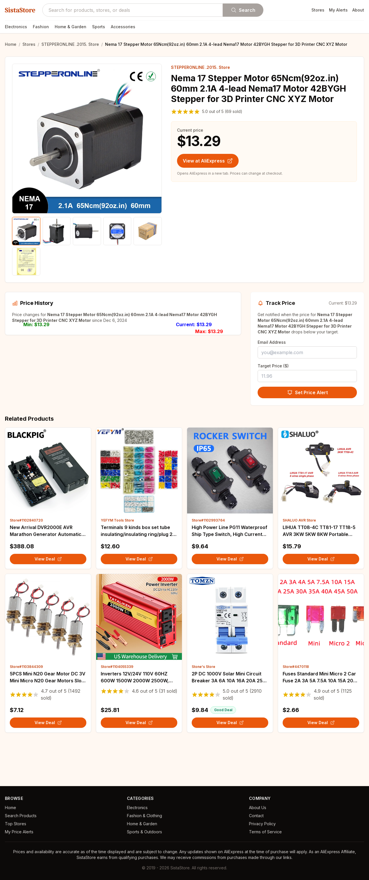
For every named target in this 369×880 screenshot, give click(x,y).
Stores (317, 9)
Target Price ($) (273, 365)
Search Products (21, 815)
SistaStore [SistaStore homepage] (20, 10)
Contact (256, 815)
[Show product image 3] (87, 231)
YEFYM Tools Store (117, 561)
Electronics (16, 26)
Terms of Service (265, 831)
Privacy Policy (262, 823)
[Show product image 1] (26, 231)
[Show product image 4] (117, 231)
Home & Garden (70, 26)
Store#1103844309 (26, 707)
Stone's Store (203, 707)
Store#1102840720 (26, 561)
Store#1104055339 (117, 707)
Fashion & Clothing (144, 815)
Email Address (272, 342)
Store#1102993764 (208, 561)
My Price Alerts (19, 831)
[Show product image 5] (148, 231)
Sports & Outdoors (144, 831)
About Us (257, 807)
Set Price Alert (307, 392)
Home (10, 44)
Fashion (41, 26)
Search (243, 10)
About (358, 9)
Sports (98, 26)
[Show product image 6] (26, 262)
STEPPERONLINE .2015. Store (70, 44)
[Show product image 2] (57, 231)
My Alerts (338, 9)
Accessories (123, 26)
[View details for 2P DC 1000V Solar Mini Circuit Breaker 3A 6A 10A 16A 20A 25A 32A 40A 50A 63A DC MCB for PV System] (230, 657)
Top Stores (15, 823)
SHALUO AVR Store (299, 561)
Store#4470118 (296, 707)
